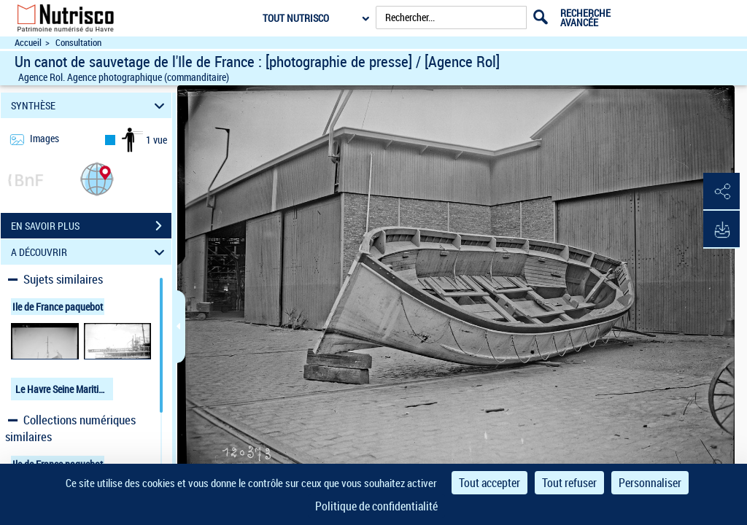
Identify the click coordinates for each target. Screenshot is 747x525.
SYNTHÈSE (90, 105)
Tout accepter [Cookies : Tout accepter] (489, 483)
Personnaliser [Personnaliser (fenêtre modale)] (650, 483)
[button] (97, 178)
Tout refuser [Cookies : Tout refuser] (569, 483)
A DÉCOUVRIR (90, 252)
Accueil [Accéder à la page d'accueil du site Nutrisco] (28, 42)
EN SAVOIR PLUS (91, 226)
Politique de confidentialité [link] (376, 506)
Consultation (78, 42)
